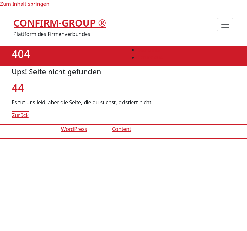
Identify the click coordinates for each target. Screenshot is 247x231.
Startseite (149, 49)
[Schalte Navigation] (225, 24)
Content (121, 129)
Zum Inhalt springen (24, 3)
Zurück (20, 115)
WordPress (74, 129)
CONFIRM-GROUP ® (60, 23)
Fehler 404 (150, 57)
